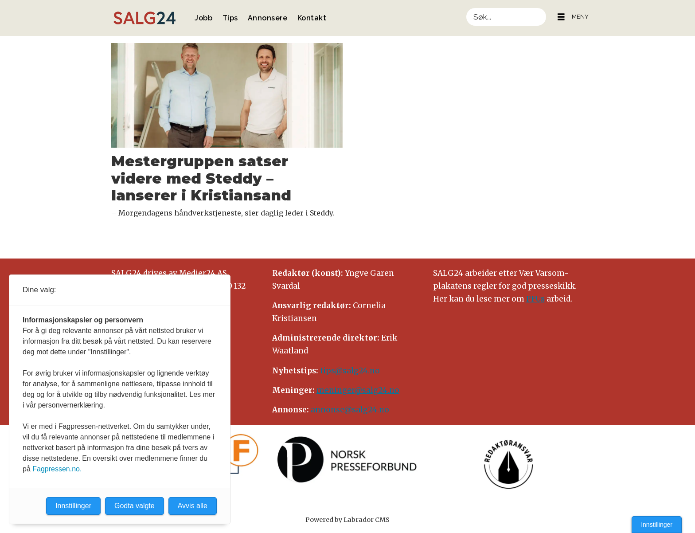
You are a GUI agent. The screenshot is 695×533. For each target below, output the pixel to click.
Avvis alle (192, 505)
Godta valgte (134, 505)
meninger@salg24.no (357, 390)
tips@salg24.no (350, 371)
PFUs (535, 299)
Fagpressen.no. (57, 469)
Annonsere (268, 18)
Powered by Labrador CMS (347, 520)
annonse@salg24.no (350, 410)
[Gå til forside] (144, 18)
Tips (230, 18)
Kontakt (312, 18)
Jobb (203, 18)
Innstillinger (656, 524)
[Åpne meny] (561, 17)
